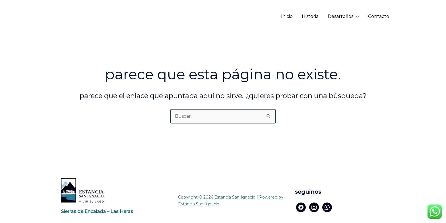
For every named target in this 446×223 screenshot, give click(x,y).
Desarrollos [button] (340, 16)
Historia (310, 16)
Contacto (378, 16)
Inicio (287, 16)
